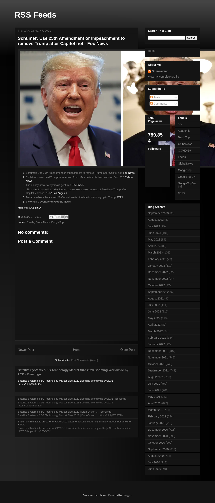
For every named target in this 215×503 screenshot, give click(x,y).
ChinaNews (185, 144)
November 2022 (158, 278)
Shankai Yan (160, 71)
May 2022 (154, 318)
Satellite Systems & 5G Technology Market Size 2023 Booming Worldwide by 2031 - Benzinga (72, 398)
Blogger (127, 495)
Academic (184, 130)
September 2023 (158, 213)
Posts (155, 97)
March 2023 (155, 252)
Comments (158, 103)
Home (77, 349)
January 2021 (156, 423)
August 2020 (156, 455)
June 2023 (154, 233)
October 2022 (156, 285)
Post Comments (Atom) (84, 360)
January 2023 (156, 265)
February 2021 (157, 416)
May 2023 (154, 239)
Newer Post (26, 349)
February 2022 (157, 337)
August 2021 (156, 377)
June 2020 (154, 468)
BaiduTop (184, 137)
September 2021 (158, 370)
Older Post (127, 349)
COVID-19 (184, 150)
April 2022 (154, 324)
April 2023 (154, 246)
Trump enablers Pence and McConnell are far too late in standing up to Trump (71, 197)
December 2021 (158, 350)
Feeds (30, 222)
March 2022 (155, 331)
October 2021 (156, 364)
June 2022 (154, 311)
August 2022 (156, 298)
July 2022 (154, 304)
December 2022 (158, 272)
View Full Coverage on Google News (48, 201)
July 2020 (154, 462)
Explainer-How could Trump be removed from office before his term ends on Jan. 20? (75, 177)
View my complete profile (163, 76)
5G (180, 124)
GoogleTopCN (187, 176)
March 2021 (155, 409)
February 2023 (157, 259)
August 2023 (156, 219)
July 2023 (154, 226)
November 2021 (158, 357)
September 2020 (158, 449)
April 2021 (154, 403)
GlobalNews (43, 222)
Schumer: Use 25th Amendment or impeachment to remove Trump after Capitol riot (74, 172)
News (181, 193)
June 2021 (154, 390)
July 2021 (154, 383)
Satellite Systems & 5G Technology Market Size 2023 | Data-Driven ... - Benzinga (64, 411)
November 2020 (158, 436)
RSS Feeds (35, 14)
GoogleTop (57, 222)
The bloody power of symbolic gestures (48, 185)
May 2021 (154, 396)
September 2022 (158, 291)
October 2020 (156, 442)
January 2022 (156, 344)
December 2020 (158, 429)
